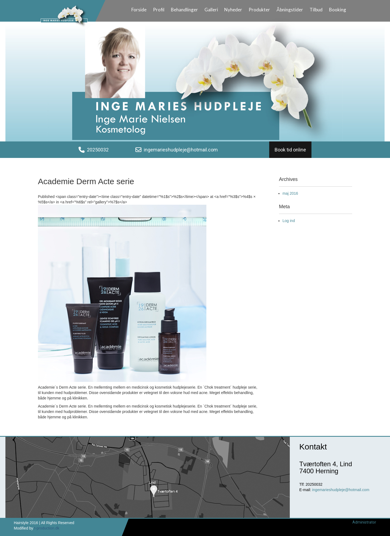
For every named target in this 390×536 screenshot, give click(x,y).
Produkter (259, 9)
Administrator (364, 522)
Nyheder (233, 9)
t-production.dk (46, 528)
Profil (158, 9)
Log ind (288, 221)
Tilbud (316, 9)
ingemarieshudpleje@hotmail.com (181, 150)
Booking (337, 9)
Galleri (211, 9)
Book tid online (290, 150)
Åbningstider (290, 9)
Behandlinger (184, 9)
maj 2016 (290, 193)
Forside (139, 9)
